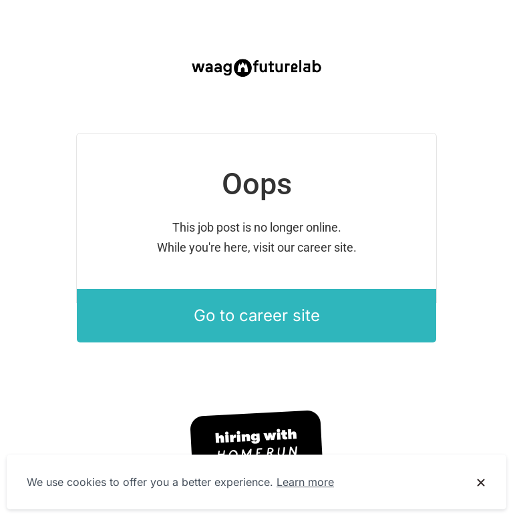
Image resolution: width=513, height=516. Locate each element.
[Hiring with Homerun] (256, 446)
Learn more (305, 482)
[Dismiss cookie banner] (481, 482)
